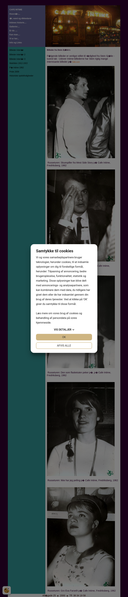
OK (64, 337)
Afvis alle (64, 345)
